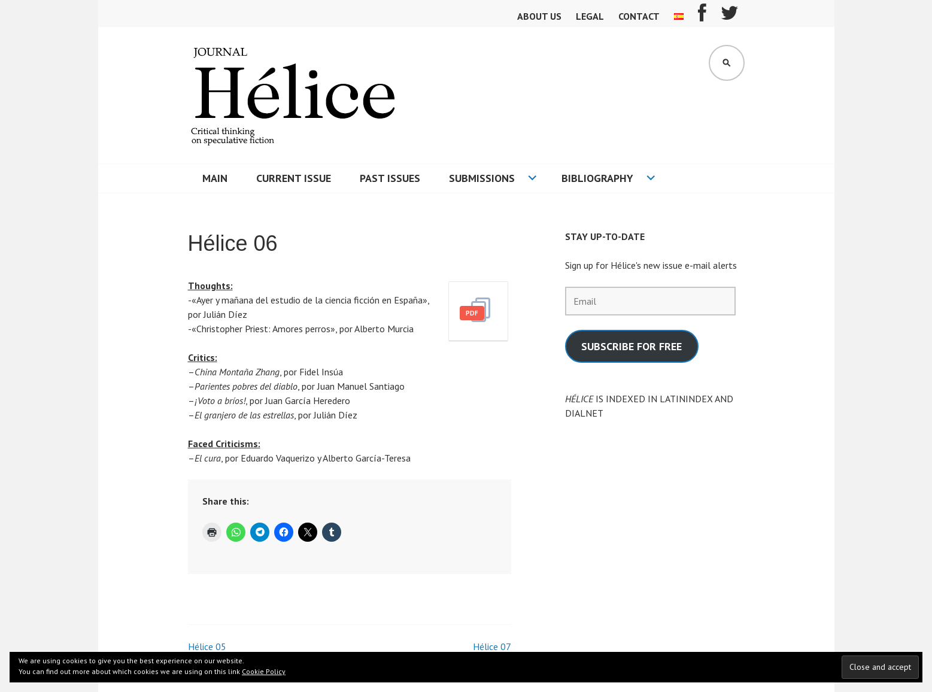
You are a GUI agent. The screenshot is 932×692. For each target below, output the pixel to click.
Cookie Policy (264, 671)
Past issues (390, 178)
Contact (639, 16)
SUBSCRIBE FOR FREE (631, 346)
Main (214, 178)
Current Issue (293, 178)
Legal (590, 16)
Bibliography (597, 178)
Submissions (482, 178)
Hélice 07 (492, 646)
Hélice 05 (207, 646)
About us (539, 16)
